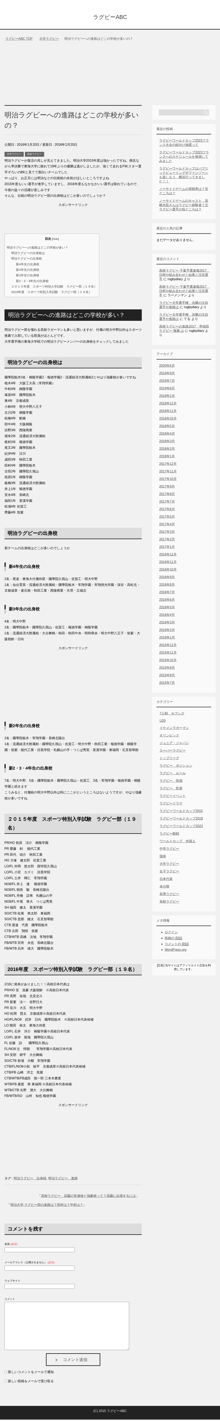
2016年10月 (167, 571)
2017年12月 (167, 465)
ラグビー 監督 (171, 789)
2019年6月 (167, 389)
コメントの (177, 945)
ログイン (171, 933)
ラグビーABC (110, 17)
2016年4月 (167, 616)
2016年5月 (167, 608)
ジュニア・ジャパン (174, 744)
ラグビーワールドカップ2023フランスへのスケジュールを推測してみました (184, 158)
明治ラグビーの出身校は (28, 254)
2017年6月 (167, 510)
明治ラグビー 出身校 (30, 1179)
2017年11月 (167, 472)
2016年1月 (167, 639)
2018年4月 (167, 435)
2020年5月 (167, 367)
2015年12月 (167, 646)
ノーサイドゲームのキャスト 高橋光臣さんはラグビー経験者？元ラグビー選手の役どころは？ (183, 206)
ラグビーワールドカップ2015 (181, 812)
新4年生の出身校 (27, 265)
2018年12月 (167, 405)
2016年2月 (167, 631)
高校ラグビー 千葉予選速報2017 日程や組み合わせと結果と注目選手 (184, 276)
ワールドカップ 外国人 (177, 842)
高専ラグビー (169, 895)
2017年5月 (167, 518)
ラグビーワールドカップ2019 (181, 820)
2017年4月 (167, 525)
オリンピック (169, 737)
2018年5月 (167, 427)
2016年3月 (167, 624)
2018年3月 (167, 442)
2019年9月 (167, 374)
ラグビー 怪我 (171, 782)
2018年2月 (167, 450)
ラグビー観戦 (169, 835)
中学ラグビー (169, 850)
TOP (19, 40)
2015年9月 (167, 669)
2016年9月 (167, 578)
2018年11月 (167, 412)
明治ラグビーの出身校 (26, 260)
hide (55, 240)
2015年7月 (167, 684)
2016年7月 (167, 593)
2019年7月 (167, 382)
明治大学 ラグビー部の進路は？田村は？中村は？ (46, 1206)
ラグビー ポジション (176, 767)
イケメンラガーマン (174, 729)
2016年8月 (167, 586)
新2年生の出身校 (27, 276)
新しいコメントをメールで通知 (31, 1373)
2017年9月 (167, 488)
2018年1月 (167, 457)
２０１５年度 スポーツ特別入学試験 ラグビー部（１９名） (54, 288)
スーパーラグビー (173, 752)
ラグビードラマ (171, 805)
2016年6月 (167, 601)
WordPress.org (175, 951)
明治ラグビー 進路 (63, 1179)
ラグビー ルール (173, 774)
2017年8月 (167, 495)
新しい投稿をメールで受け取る (31, 1382)
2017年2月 (167, 540)
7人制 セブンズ (172, 715)
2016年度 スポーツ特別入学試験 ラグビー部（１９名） (51, 293)
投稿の (173, 939)
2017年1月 (167, 548)
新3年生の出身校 (27, 271)
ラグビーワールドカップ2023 (181, 827)
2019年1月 (167, 397)
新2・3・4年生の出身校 (32, 282)
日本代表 (166, 880)
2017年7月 (167, 503)
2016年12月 (167, 556)
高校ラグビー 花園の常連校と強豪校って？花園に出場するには (88, 1197)
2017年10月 (167, 480)
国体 (163, 857)
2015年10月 (167, 661)
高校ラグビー (34, 155)
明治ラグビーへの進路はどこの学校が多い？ (37, 249)
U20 (162, 722)
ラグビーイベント (173, 797)
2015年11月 (167, 654)
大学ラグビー (14, 155)
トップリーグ (169, 759)
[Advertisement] (110, 75)
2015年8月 (167, 676)
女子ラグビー (169, 872)
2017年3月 (167, 533)
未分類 (164, 888)
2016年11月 (167, 563)
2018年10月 (167, 420)
